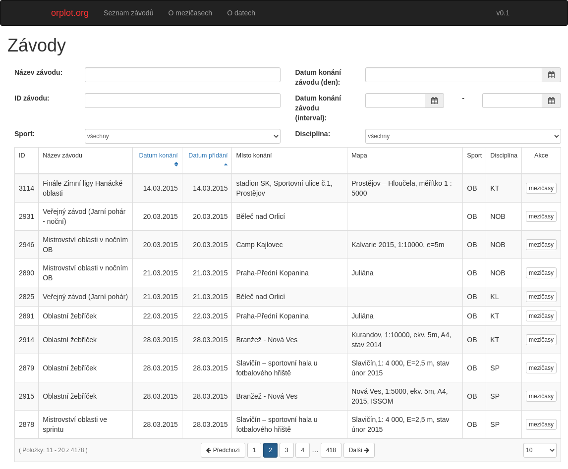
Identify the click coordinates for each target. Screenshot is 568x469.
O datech (241, 13)
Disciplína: (313, 134)
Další (359, 450)
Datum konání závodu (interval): (318, 108)
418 (331, 450)
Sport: (24, 134)
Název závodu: (38, 72)
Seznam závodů (128, 13)
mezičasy (541, 188)
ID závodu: (32, 98)
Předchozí (222, 450)
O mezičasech (190, 13)
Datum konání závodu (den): (318, 77)
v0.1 (503, 13)
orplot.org (70, 13)
